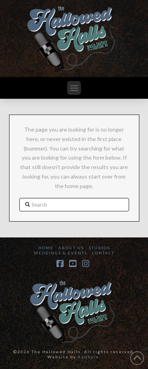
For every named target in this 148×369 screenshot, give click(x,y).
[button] (74, 88)
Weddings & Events (60, 252)
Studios (99, 247)
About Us (71, 247)
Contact (103, 252)
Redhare (88, 356)
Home (46, 247)
